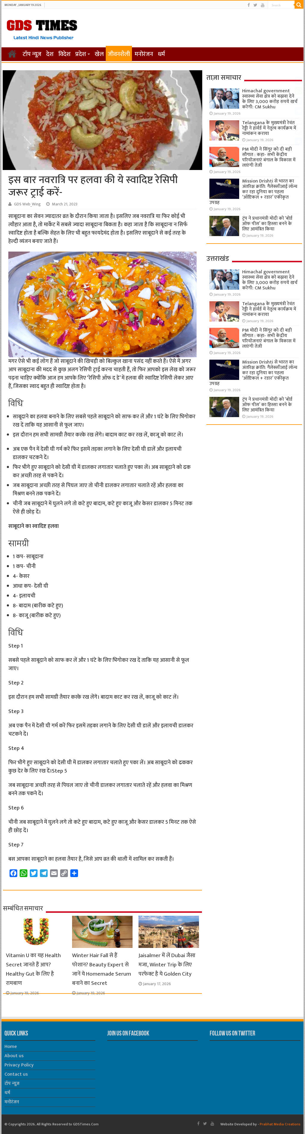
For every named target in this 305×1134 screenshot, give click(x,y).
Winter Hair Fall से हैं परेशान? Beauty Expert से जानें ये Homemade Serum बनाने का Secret (101, 969)
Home (10, 1047)
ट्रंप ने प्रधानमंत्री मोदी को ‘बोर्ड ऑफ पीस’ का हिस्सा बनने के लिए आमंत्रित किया (267, 223)
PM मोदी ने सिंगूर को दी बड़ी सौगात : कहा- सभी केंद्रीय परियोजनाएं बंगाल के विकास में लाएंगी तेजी (268, 157)
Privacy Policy (19, 1065)
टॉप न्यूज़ (32, 54)
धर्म (161, 54)
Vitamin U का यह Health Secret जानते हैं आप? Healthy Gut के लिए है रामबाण (33, 969)
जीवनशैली (119, 54)
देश (50, 54)
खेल (99, 54)
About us (14, 1056)
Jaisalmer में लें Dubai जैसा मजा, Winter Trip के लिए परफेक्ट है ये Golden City (167, 965)
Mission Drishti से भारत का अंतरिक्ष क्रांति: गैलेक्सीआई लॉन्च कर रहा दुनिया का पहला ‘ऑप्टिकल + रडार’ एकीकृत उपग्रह (253, 192)
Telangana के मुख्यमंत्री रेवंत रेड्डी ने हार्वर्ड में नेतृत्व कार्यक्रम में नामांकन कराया (269, 128)
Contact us (16, 1074)
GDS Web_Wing (27, 204)
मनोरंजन (144, 54)
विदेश (64, 54)
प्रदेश (80, 54)
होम (12, 53)
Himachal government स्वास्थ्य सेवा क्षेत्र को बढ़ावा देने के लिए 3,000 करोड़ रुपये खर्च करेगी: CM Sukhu (270, 99)
